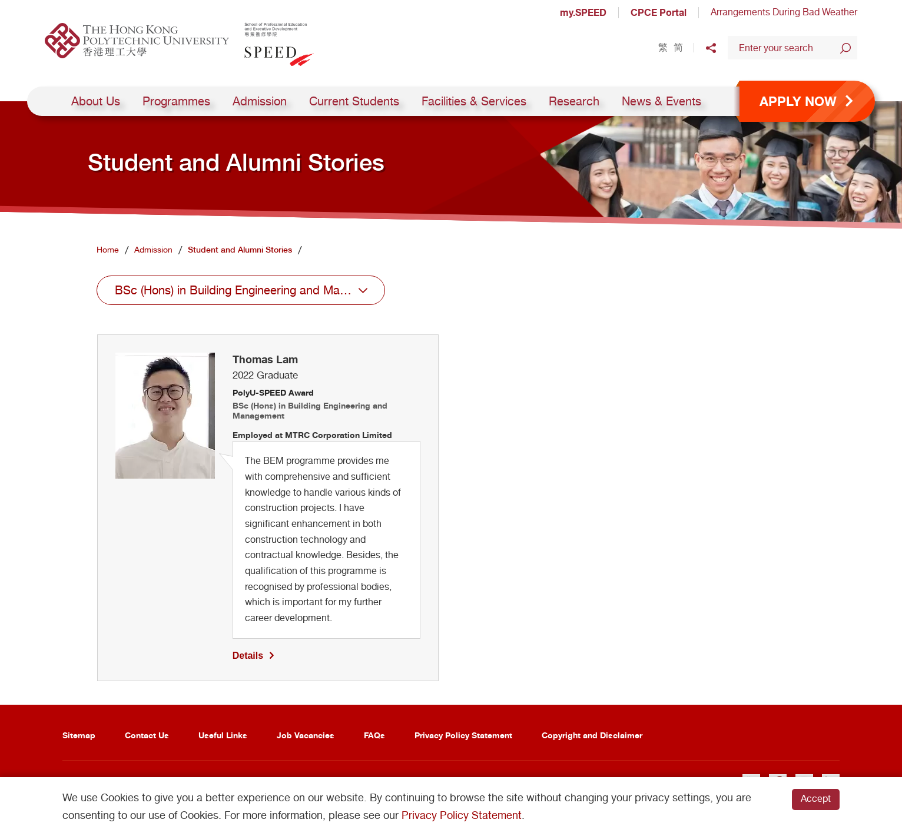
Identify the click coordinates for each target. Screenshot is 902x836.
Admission (260, 101)
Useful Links (222, 735)
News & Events (661, 101)
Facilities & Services (474, 101)
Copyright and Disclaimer (592, 735)
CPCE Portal (659, 12)
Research (574, 101)
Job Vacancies (305, 735)
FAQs (374, 735)
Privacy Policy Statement (463, 735)
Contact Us (147, 735)
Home (108, 249)
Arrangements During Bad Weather (784, 12)
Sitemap (78, 735)
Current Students (354, 101)
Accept (816, 798)
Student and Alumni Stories (240, 249)
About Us (95, 101)
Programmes (176, 101)
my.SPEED (583, 12)
